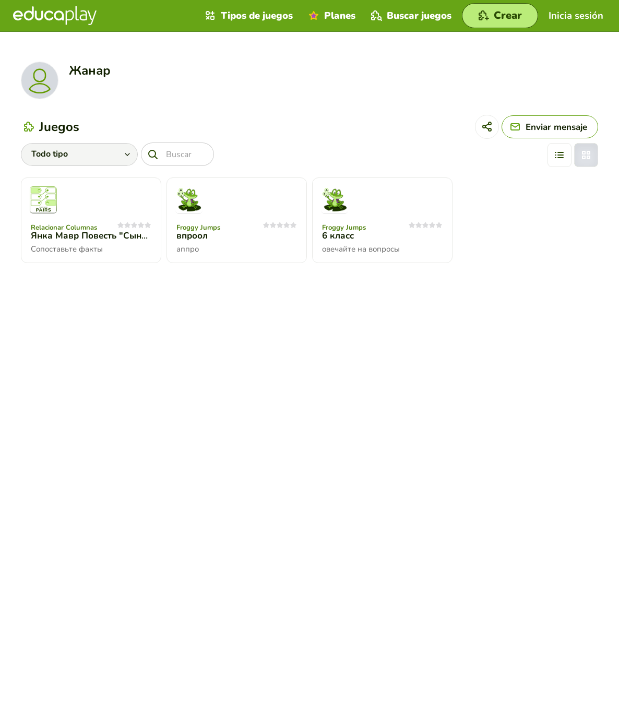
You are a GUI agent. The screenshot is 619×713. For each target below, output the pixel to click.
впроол (192, 236)
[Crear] (500, 15)
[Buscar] (177, 154)
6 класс (338, 236)
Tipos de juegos (248, 15)
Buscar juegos (409, 15)
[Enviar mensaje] (550, 126)
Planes (330, 15)
